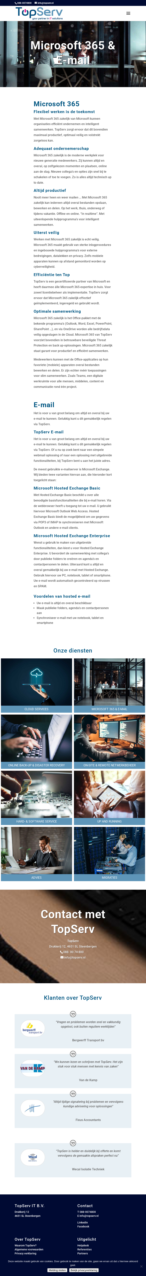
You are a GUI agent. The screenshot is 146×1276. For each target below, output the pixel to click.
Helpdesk (83, 1245)
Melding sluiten (57, 1270)
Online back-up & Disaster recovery (36, 765)
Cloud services (36, 709)
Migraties (109, 877)
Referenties (84, 1249)
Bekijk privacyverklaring (84, 1270)
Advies (36, 877)
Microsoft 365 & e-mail (109, 709)
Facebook (83, 1226)
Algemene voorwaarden (29, 1249)
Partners (82, 1253)
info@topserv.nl (89, 1215)
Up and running (109, 821)
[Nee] (141, 1266)
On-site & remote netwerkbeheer (109, 765)
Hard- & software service (36, 821)
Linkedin (82, 1222)
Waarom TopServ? (25, 1245)
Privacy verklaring (25, 1253)
